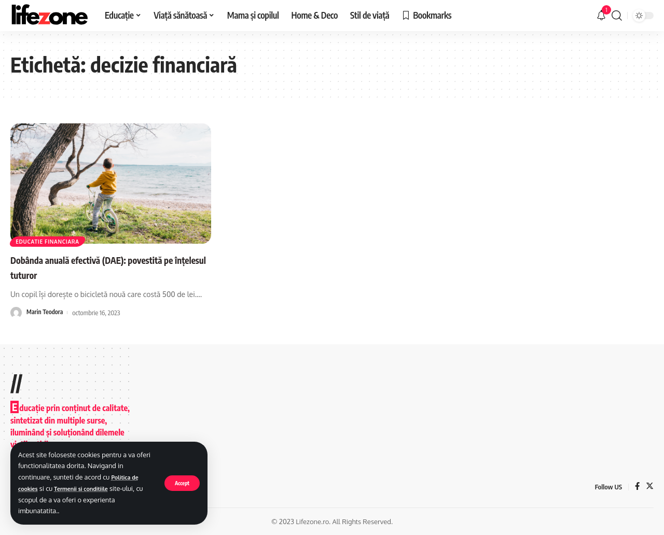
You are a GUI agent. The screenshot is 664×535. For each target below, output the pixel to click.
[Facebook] (636, 486)
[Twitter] (649, 486)
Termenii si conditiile (90, 488)
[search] (617, 15)
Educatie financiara (55, 239)
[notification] (601, 15)
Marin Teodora (46, 312)
